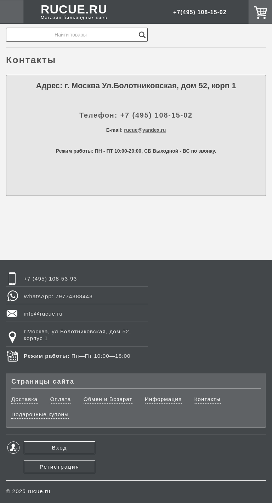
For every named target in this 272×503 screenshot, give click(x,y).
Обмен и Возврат (108, 399)
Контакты (207, 399)
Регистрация (59, 467)
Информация (163, 399)
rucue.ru (39, 491)
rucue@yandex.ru (145, 130)
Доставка (24, 399)
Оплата (60, 399)
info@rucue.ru (43, 314)
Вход (59, 448)
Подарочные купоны (40, 414)
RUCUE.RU (74, 12)
